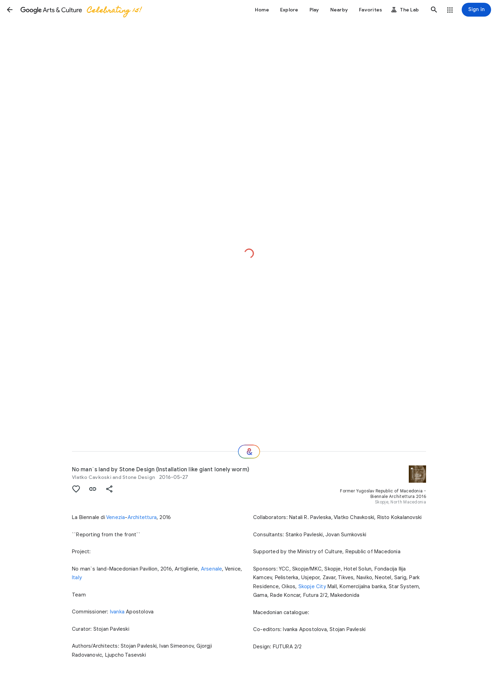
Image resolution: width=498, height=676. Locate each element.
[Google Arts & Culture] (80, 9)
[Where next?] (249, 452)
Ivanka (117, 612)
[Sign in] (476, 10)
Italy (77, 577)
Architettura (142, 517)
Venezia (115, 517)
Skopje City (312, 586)
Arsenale (211, 569)
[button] (9, 9)
